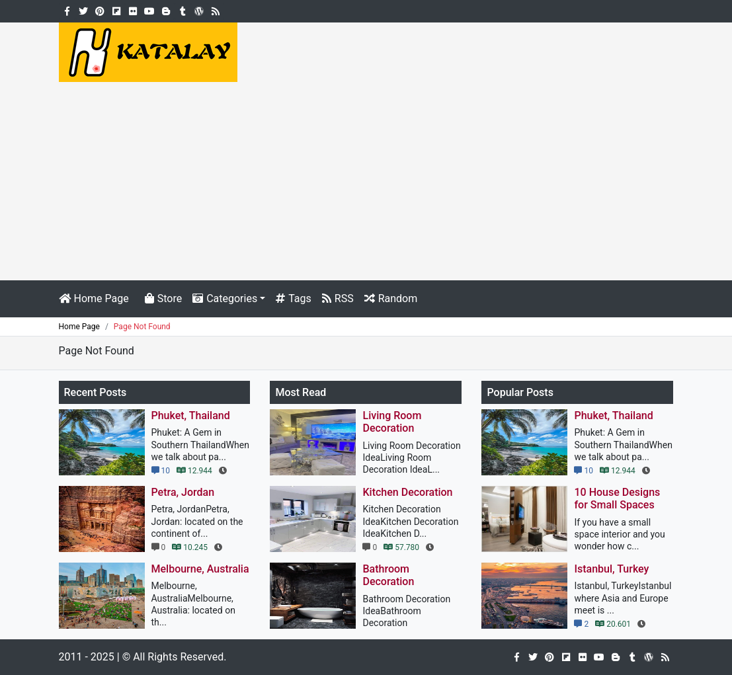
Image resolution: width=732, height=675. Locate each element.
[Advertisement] (366, 181)
